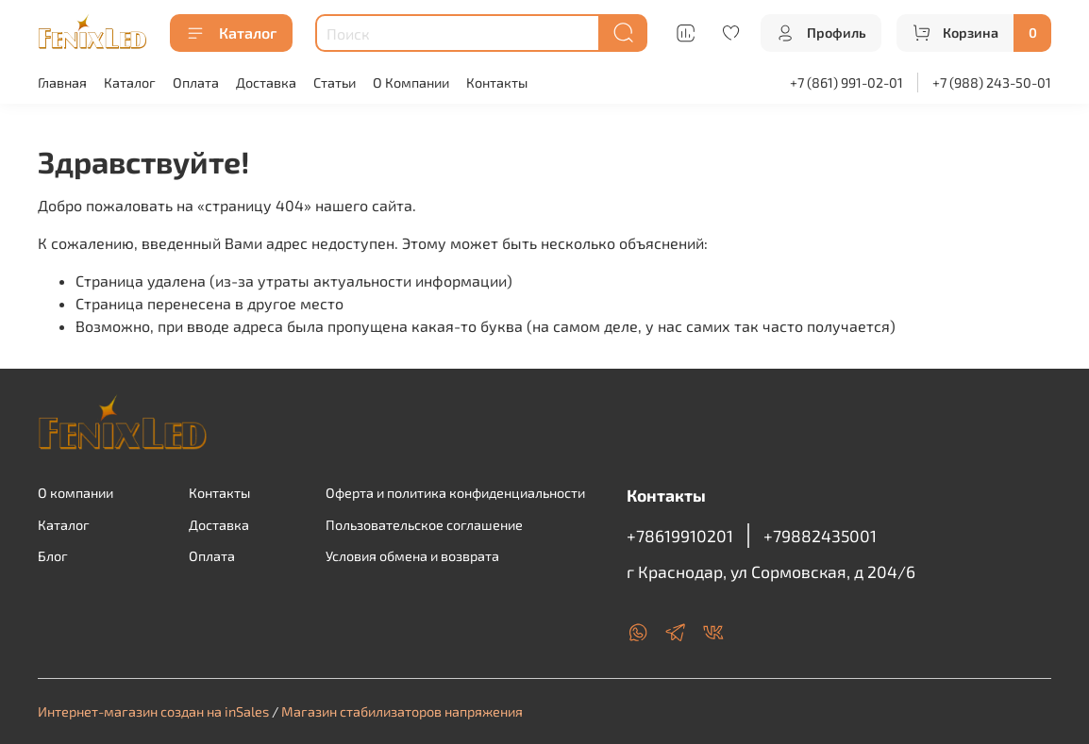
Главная (62, 82)
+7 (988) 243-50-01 (991, 82)
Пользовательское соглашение (424, 525)
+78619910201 (680, 535)
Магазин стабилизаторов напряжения (402, 711)
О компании (75, 493)
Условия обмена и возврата (412, 556)
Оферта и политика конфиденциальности (455, 493)
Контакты (497, 82)
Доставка (266, 82)
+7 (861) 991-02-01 (846, 82)
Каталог (231, 33)
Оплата (196, 82)
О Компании (411, 82)
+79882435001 (820, 535)
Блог (53, 556)
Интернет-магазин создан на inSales (153, 711)
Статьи (334, 82)
